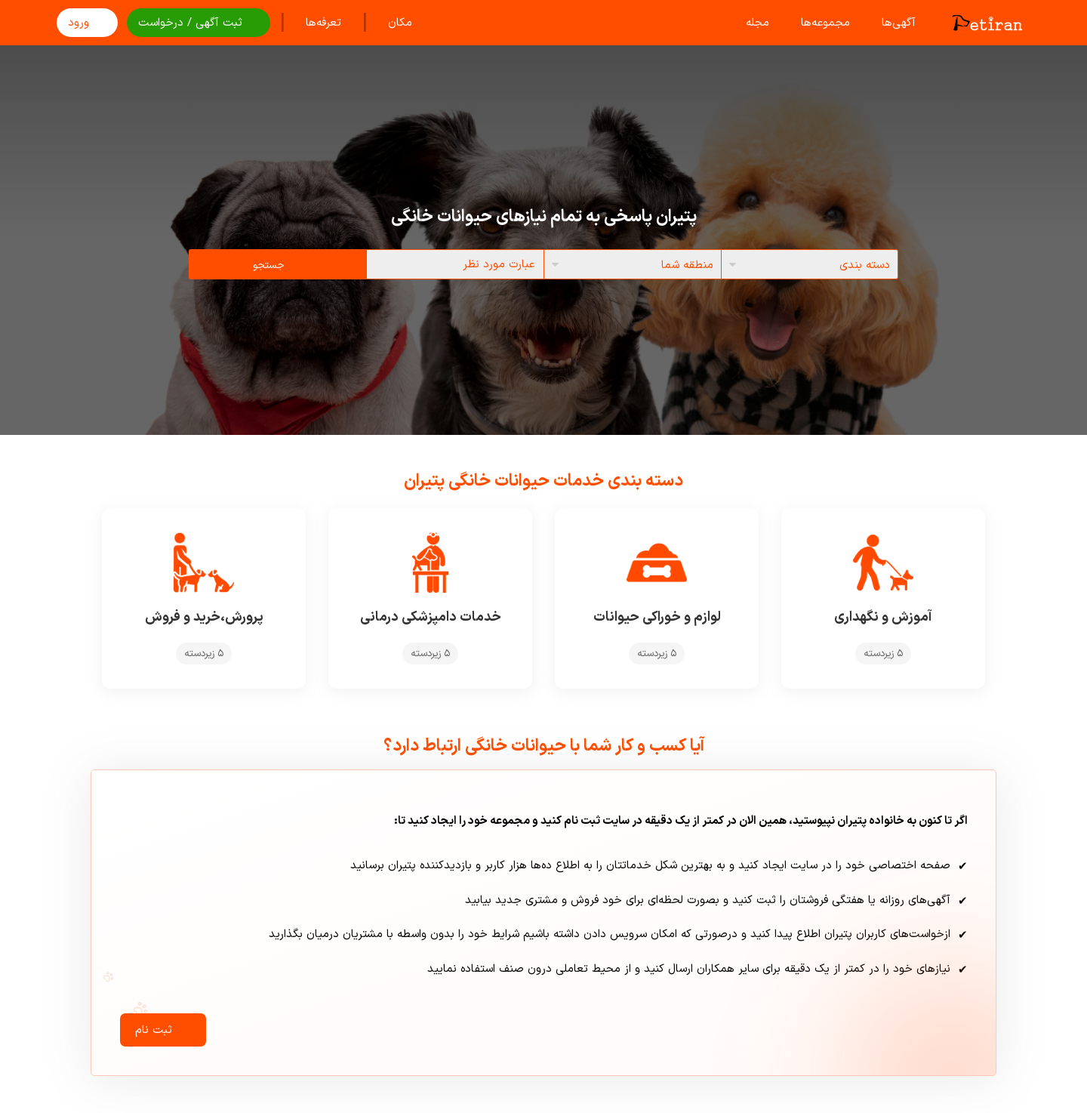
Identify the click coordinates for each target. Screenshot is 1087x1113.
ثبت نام (163, 1030)
